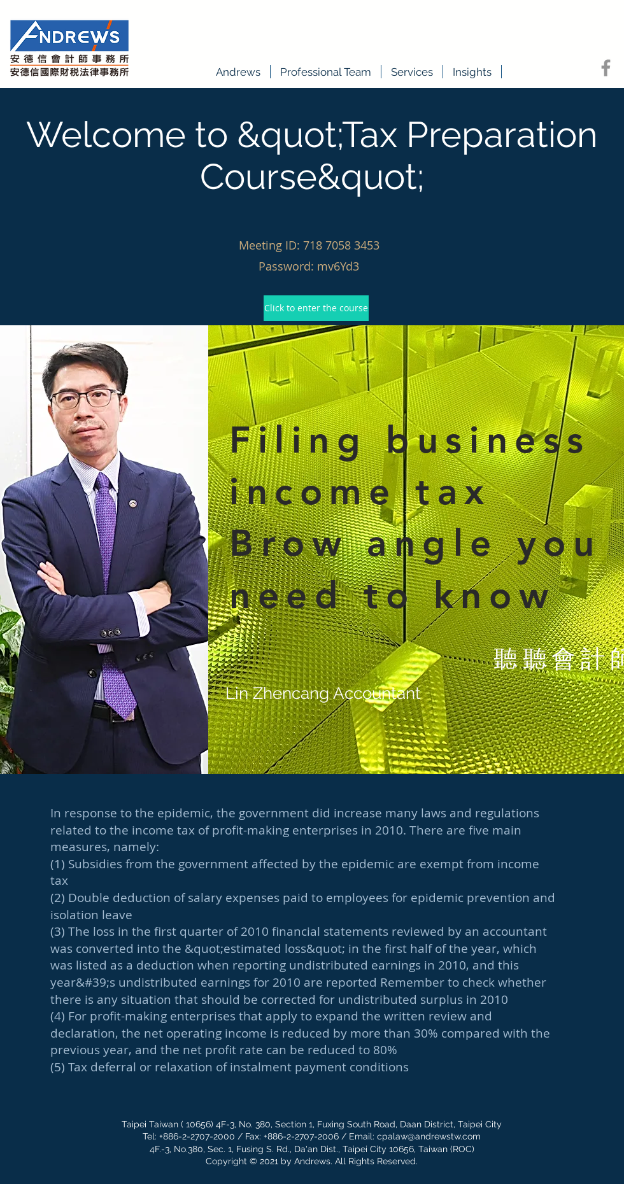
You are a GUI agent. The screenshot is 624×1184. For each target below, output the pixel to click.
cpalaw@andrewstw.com (429, 1136)
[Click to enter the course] (316, 308)
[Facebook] (606, 68)
